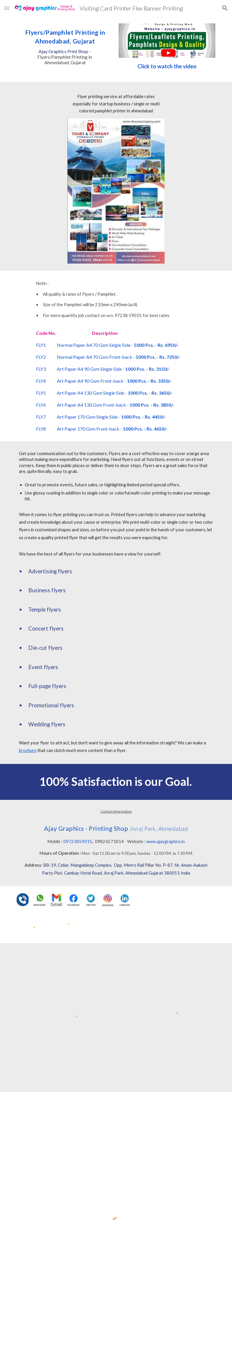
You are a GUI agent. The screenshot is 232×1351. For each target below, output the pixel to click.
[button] (7, 8)
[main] (65, 45)
